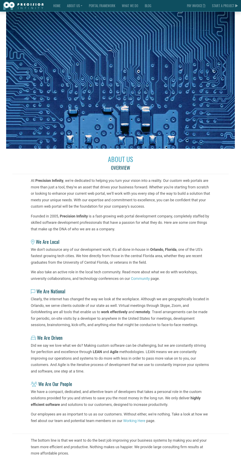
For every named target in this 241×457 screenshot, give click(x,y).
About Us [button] (73, 5)
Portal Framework (102, 5)
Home (56, 5)
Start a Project (225, 5)
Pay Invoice (196, 5)
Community (140, 278)
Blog (148, 5)
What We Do (130, 5)
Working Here (134, 421)
